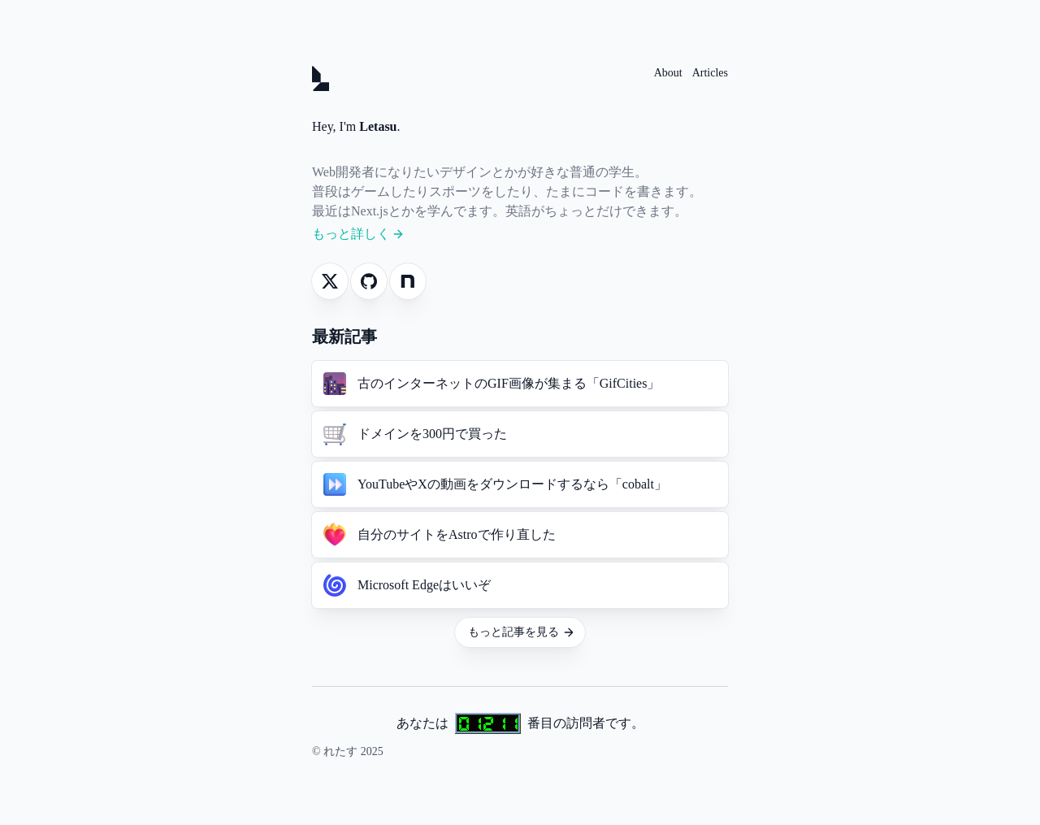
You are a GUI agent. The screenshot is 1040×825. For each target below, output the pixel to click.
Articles (710, 73)
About (668, 73)
